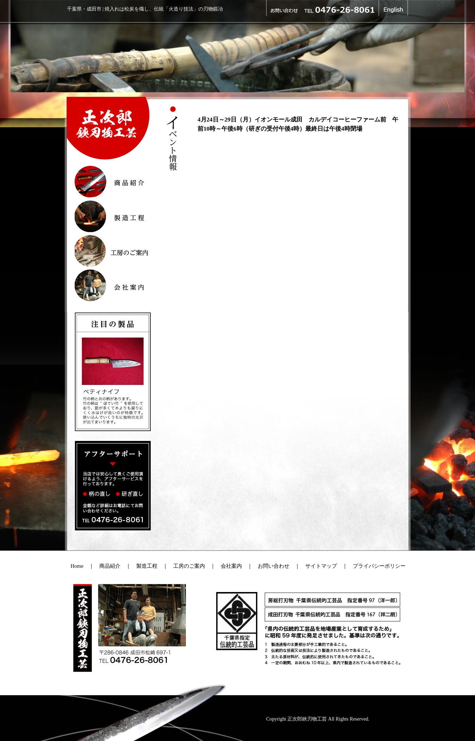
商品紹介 (109, 566)
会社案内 (231, 566)
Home (76, 566)
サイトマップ (318, 566)
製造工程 (146, 566)
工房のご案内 (189, 566)
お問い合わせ (273, 566)
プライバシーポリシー (379, 566)
